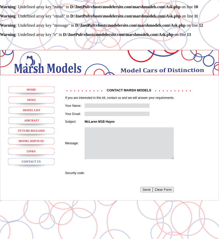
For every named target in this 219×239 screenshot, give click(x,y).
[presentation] (124, 179)
